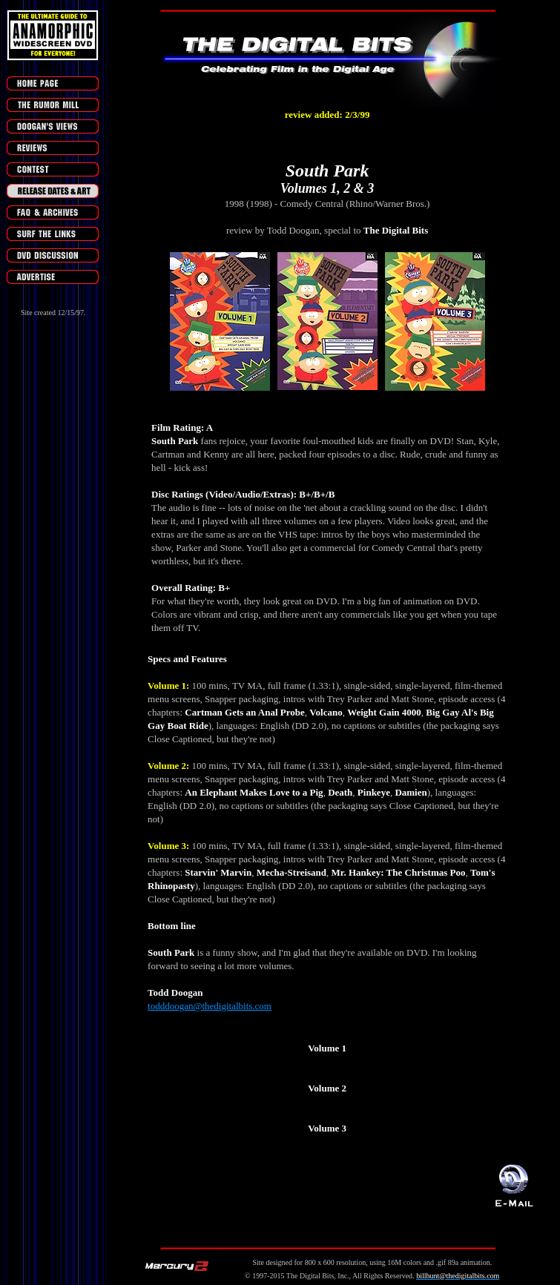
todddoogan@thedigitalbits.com (209, 1005)
